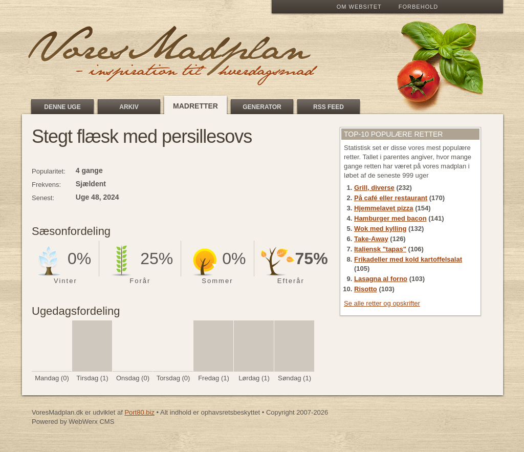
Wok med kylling (380, 228)
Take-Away (371, 239)
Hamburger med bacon (390, 218)
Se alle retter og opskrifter (382, 303)
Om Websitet (359, 7)
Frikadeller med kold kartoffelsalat (408, 259)
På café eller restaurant (390, 198)
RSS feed (328, 107)
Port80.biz (139, 412)
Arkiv (128, 107)
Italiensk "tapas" (380, 249)
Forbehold (418, 7)
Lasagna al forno (380, 279)
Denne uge (62, 107)
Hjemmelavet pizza (383, 208)
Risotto (365, 289)
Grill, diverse (374, 187)
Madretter (195, 106)
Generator (262, 107)
